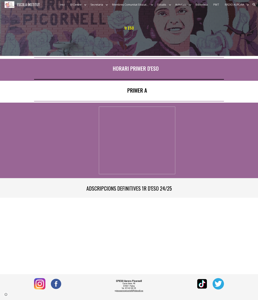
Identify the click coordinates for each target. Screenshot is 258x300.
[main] (129, 28)
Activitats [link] (180, 4)
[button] (254, 5)
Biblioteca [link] (201, 4)
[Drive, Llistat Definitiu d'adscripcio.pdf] (129, 236)
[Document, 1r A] (137, 140)
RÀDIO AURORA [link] (234, 4)
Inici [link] (62, 4)
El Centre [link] (75, 4)
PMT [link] (216, 4)
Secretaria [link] (96, 4)
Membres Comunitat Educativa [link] (131, 4)
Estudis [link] (161, 4)
